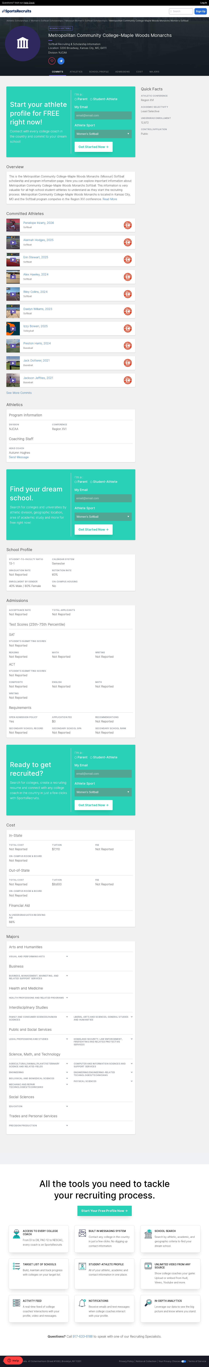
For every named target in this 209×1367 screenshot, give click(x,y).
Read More (110, 199)
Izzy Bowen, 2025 (36, 326)
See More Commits (19, 393)
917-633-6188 (83, 1336)
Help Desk (29, 2)
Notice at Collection (146, 1361)
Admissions (122, 71)
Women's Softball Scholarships (47, 20)
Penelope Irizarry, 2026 (39, 223)
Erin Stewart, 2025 (36, 257)
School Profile (99, 71)
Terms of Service (197, 1361)
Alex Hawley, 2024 (36, 274)
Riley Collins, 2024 (35, 291)
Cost (139, 71)
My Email (81, 107)
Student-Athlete (104, 99)
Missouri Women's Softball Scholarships (86, 20)
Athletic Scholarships (17, 20)
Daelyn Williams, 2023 (38, 309)
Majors (154, 71)
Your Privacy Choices (172, 1361)
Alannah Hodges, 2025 (38, 240)
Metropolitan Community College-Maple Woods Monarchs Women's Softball (148, 20)
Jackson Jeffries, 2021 (38, 378)
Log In (203, 2)
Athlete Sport (85, 125)
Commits (57, 71)
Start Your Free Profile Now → (104, 1211)
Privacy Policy (126, 1361)
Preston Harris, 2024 (37, 343)
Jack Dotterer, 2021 (36, 360)
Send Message (19, 457)
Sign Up (200, 11)
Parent (82, 99)
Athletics (76, 71)
